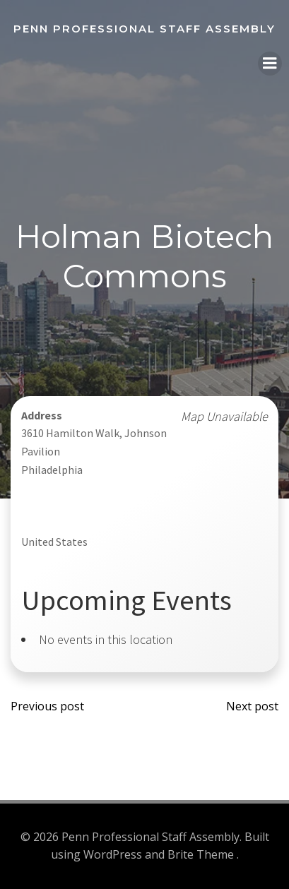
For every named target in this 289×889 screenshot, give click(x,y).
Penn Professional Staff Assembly (144, 28)
